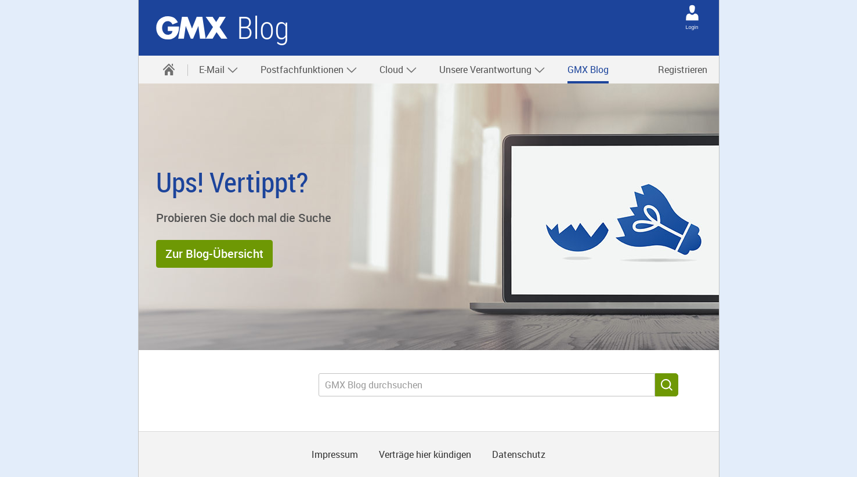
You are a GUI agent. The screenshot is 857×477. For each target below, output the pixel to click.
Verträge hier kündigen (425, 454)
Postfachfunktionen (309, 69)
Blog (263, 28)
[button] (214, 254)
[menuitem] (168, 69)
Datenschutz (518, 454)
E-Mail (218, 69)
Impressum (335, 454)
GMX (191, 27)
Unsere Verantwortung (492, 69)
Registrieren (682, 69)
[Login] (692, 12)
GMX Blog (588, 69)
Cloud (398, 69)
